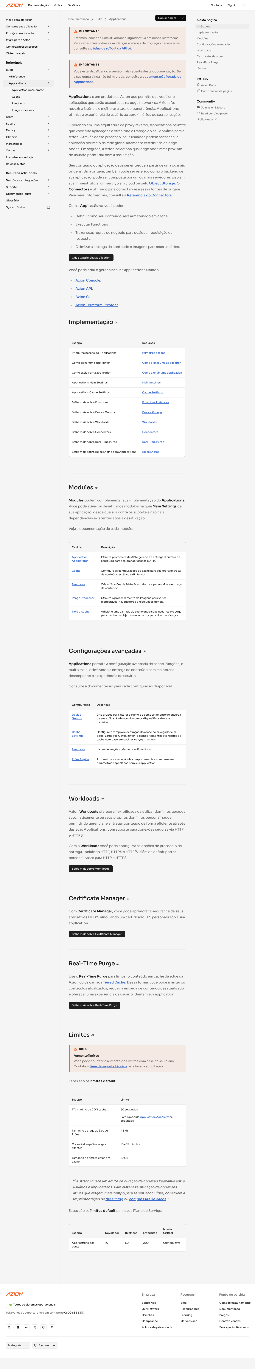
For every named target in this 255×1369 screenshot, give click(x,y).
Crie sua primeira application (91, 257)
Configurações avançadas (214, 44)
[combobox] (14, 1345)
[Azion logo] (64, 1294)
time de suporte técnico (108, 1066)
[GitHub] (9, 1327)
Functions (18, 103)
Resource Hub (190, 1309)
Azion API (83, 289)
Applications (30, 83)
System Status (28, 207)
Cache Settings (152, 392)
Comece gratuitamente (235, 1302)
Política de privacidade (157, 1327)
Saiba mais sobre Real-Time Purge (94, 1005)
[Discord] (52, 1327)
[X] (35, 1327)
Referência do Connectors (149, 195)
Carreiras (148, 1315)
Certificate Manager (210, 56)
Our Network (150, 1309)
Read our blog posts (212, 113)
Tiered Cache (81, 611)
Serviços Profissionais (234, 1327)
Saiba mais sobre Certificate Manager (97, 934)
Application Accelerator (28, 90)
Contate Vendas (230, 1321)
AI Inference (17, 76)
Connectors (150, 432)
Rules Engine (150, 451)
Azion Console (87, 280)
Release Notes (15, 164)
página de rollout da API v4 (110, 48)
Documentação (229, 1309)
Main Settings (151, 382)
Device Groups (152, 412)
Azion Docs (206, 85)
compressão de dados (147, 1199)
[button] (28, 19)
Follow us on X (207, 119)
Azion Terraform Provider (96, 305)
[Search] (244, 5)
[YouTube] (26, 1327)
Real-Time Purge (153, 442)
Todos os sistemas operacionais (32, 1304)
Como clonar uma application (161, 362)
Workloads (149, 422)
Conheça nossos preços (22, 46)
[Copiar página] (167, 18)
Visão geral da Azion (19, 19)
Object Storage (162, 183)
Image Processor (23, 110)
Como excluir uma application (162, 372)
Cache (16, 96)
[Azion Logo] (14, 5)
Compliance (150, 1321)
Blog (184, 1302)
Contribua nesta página (214, 91)
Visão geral (204, 26)
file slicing (114, 1199)
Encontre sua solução (20, 157)
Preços (224, 1315)
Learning (186, 1315)
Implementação (207, 32)
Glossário (12, 200)
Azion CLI (83, 297)
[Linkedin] (18, 1327)
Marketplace (189, 1321)
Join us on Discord (211, 107)
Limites (202, 68)
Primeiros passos (153, 353)
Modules (202, 38)
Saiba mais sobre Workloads (91, 868)
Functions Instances (155, 402)
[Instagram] (43, 1327)
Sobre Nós (149, 1302)
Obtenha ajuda (16, 53)
